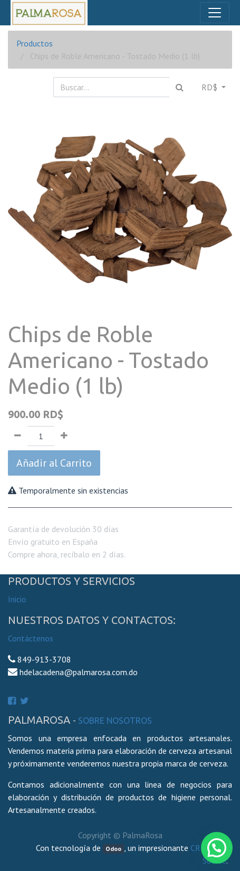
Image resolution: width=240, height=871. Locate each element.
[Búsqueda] (179, 87)
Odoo (113, 849)
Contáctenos (30, 638)
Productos (34, 43)
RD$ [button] (210, 87)
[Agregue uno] (64, 436)
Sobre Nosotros (115, 720)
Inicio (17, 599)
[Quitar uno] (17, 436)
